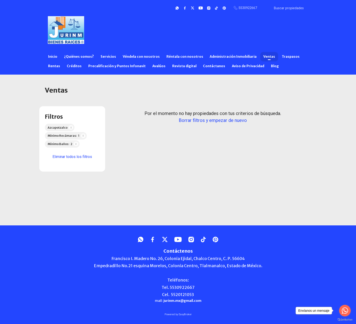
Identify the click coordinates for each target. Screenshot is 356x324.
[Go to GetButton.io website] (345, 319)
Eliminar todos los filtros (72, 156)
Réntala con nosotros (184, 57)
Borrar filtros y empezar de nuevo (213, 120)
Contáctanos (214, 66)
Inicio (52, 57)
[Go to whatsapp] (345, 310)
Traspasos (291, 57)
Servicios (108, 57)
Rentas (54, 66)
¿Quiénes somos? (79, 57)
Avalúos (159, 66)
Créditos (74, 66)
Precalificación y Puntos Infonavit (117, 66)
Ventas (269, 57)
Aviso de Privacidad (248, 66)
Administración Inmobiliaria (233, 57)
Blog (275, 66)
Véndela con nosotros (141, 57)
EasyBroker (185, 314)
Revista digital (184, 66)
